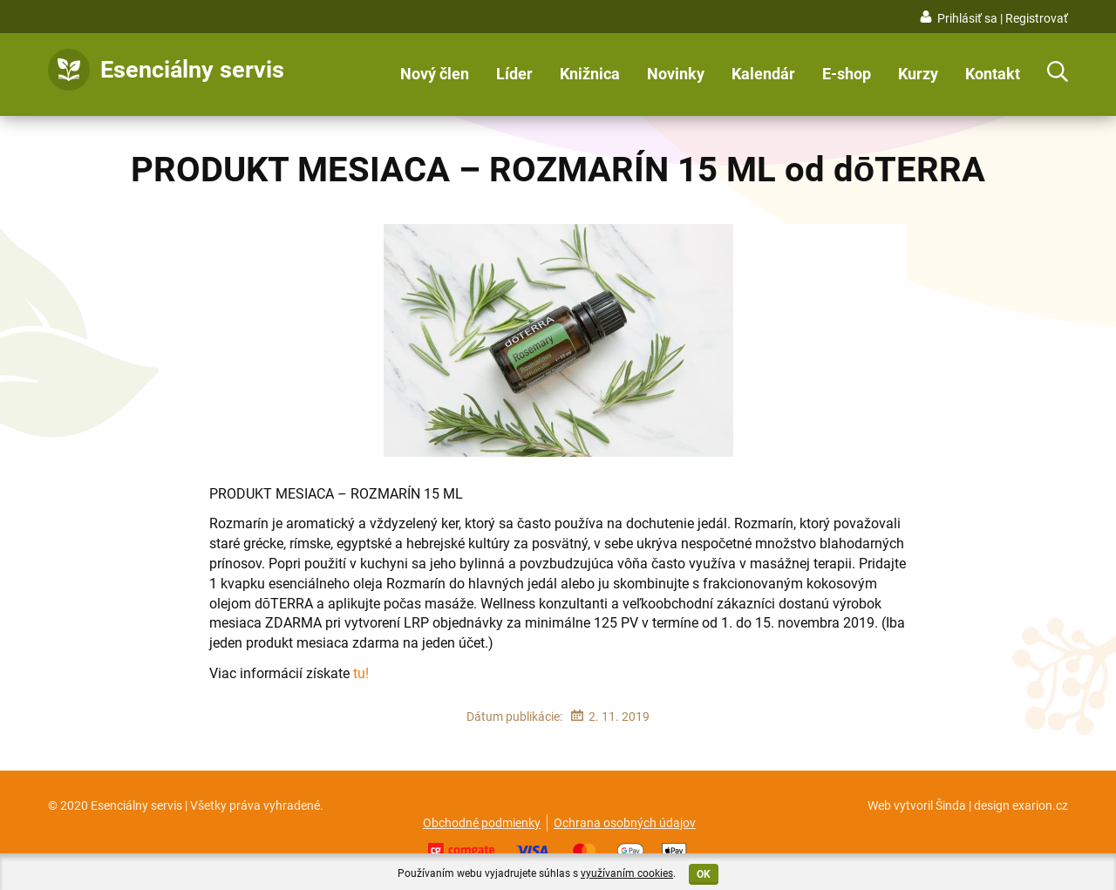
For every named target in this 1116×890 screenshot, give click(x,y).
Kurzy (918, 74)
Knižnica (590, 74)
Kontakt (992, 74)
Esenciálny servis (192, 70)
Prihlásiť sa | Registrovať (1002, 18)
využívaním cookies (627, 873)
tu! (361, 673)
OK (704, 874)
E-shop (846, 74)
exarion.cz (1040, 805)
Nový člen (434, 74)
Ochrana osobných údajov (625, 823)
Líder (514, 74)
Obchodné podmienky (482, 823)
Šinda (951, 805)
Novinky (675, 74)
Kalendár (763, 74)
